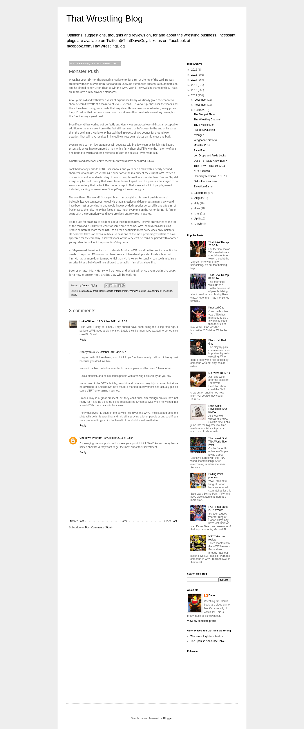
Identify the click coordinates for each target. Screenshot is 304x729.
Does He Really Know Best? (210, 160)
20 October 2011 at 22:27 (111, 352)
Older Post (170, 521)
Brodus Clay (85, 291)
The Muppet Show (204, 114)
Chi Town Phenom (91, 437)
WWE (74, 294)
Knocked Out (216, 307)
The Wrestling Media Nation (206, 636)
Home (124, 521)
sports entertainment (117, 291)
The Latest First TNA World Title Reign (217, 441)
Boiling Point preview (215, 476)
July (197, 203)
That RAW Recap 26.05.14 (218, 244)
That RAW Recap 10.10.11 (209, 165)
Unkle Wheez (88, 321)
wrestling (167, 291)
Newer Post (77, 521)
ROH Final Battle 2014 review (218, 508)
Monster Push (202, 145)
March (198, 223)
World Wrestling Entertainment (145, 291)
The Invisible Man (204, 124)
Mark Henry (99, 291)
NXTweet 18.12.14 (219, 373)
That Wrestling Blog (104, 18)
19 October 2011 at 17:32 (112, 321)
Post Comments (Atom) (98, 527)
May (197, 213)
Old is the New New (205, 181)
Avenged (199, 135)
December (200, 99)
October (199, 110)
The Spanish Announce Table (207, 641)
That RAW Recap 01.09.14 (218, 277)
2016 (194, 69)
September (201, 192)
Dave (211, 595)
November (200, 104)
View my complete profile (201, 620)
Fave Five (199, 150)
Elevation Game (203, 186)
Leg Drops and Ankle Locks (210, 155)
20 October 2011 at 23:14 (119, 437)
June (197, 208)
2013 (194, 85)
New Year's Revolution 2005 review (218, 409)
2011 (194, 95)
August (198, 197)
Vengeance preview (205, 140)
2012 (194, 90)
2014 (194, 79)
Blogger (167, 718)
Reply (83, 339)
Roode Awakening (204, 129)
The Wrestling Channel (207, 119)
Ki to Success (202, 170)
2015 (194, 74)
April (197, 218)
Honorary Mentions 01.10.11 (210, 176)
